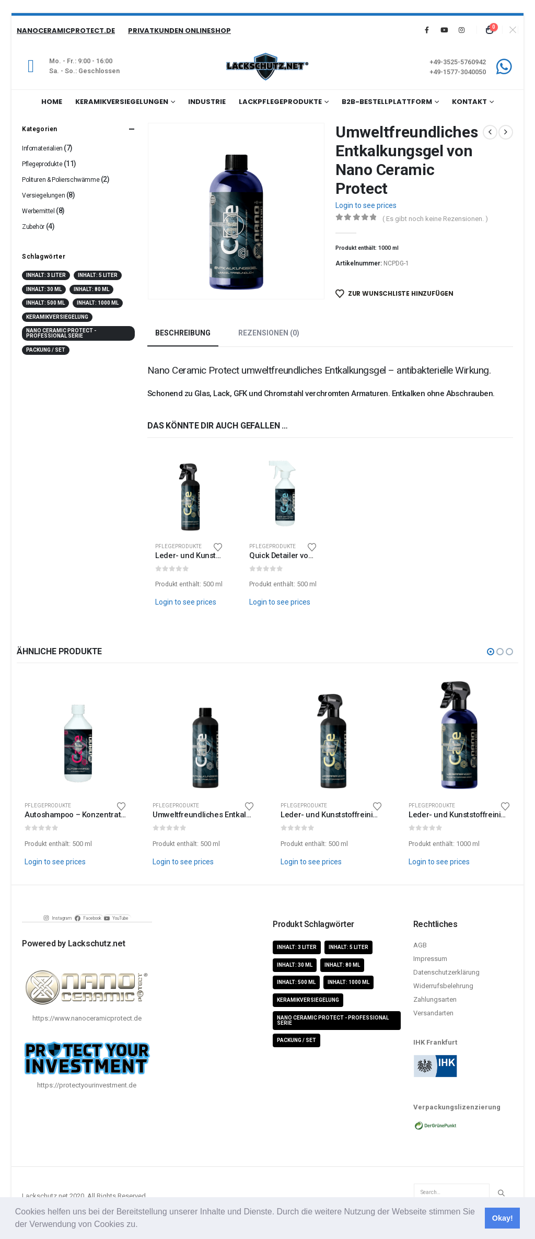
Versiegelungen (43, 195)
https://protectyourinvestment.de (86, 1085)
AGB (420, 945)
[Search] (501, 1193)
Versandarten (433, 1013)
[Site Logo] (267, 67)
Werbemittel (38, 211)
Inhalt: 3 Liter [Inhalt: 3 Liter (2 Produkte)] (46, 275)
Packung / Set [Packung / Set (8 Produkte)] (45, 350)
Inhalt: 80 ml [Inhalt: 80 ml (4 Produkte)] (91, 289)
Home (51, 102)
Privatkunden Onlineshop (179, 31)
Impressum (430, 959)
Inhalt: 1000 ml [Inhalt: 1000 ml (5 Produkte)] (98, 303)
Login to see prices (366, 205)
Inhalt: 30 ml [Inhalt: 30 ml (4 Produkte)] (44, 289)
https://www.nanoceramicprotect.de (87, 1018)
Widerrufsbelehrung (443, 986)
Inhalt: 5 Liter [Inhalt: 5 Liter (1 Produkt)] (98, 275)
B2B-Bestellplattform (387, 102)
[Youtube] (444, 29)
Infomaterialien (42, 148)
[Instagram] (461, 29)
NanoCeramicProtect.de (66, 31)
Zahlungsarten (435, 999)
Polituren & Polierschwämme (60, 179)
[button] (141, 1225)
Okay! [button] (502, 1218)
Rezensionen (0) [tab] (268, 333)
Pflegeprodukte (178, 546)
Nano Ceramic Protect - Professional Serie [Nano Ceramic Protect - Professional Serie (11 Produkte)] (61, 333)
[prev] (490, 132)
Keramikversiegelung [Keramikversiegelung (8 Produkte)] (57, 317)
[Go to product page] (189, 492)
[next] (505, 132)
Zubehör (33, 226)
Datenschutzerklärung (446, 972)
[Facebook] (427, 29)
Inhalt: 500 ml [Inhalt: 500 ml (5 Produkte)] (45, 303)
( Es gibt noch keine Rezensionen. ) (435, 219)
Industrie (207, 102)
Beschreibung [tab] (183, 333)
